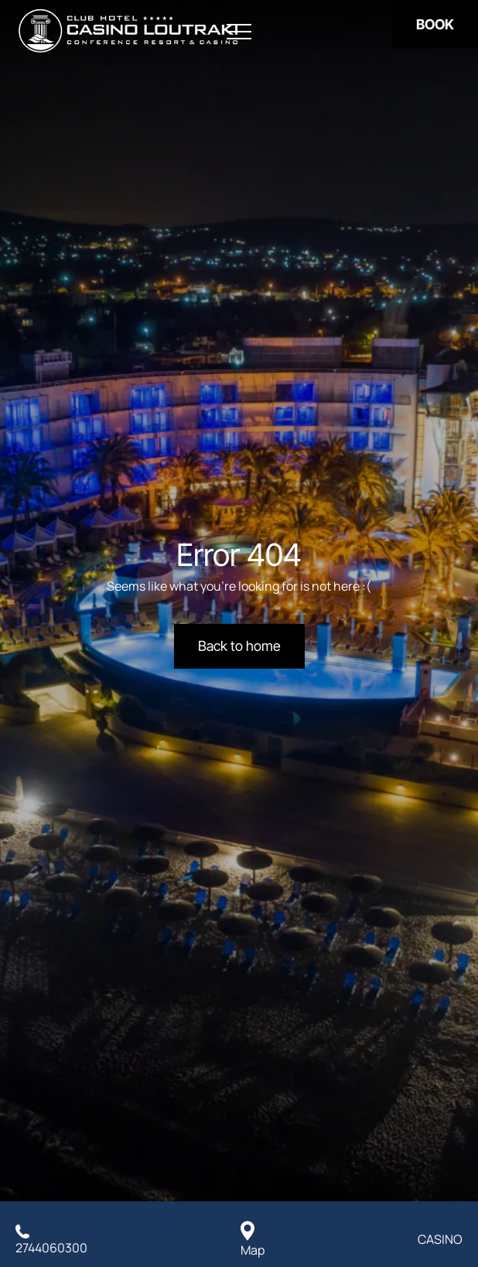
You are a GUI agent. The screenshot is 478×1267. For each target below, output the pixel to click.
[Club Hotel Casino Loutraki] (128, 31)
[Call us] (51, 1239)
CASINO (440, 1239)
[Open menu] (239, 32)
